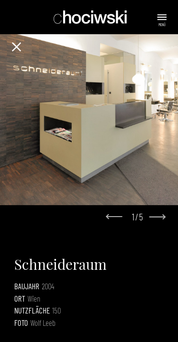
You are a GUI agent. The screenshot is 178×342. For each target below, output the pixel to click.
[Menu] (162, 17)
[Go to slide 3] (89, 197)
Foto (21, 322)
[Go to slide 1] (75, 197)
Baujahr (26, 286)
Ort (19, 298)
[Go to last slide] (116, 217)
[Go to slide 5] (102, 197)
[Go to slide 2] (82, 197)
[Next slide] (157, 216)
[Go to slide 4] (96, 197)
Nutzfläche (32, 310)
